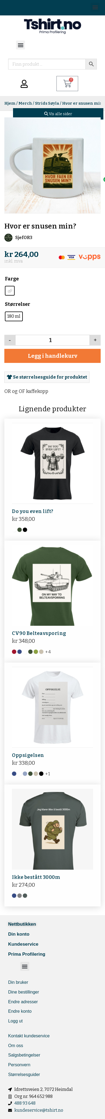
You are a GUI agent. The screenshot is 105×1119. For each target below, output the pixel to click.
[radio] (9, 290)
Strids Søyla (47, 103)
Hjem (9, 103)
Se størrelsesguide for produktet (47, 377)
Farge (12, 279)
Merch (25, 103)
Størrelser (17, 304)
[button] (95, 7)
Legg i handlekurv (52, 356)
